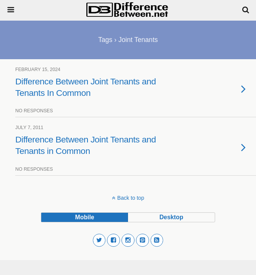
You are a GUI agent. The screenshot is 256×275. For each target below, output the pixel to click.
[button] (99, 240)
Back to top (130, 198)
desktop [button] (171, 217)
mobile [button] (84, 217)
